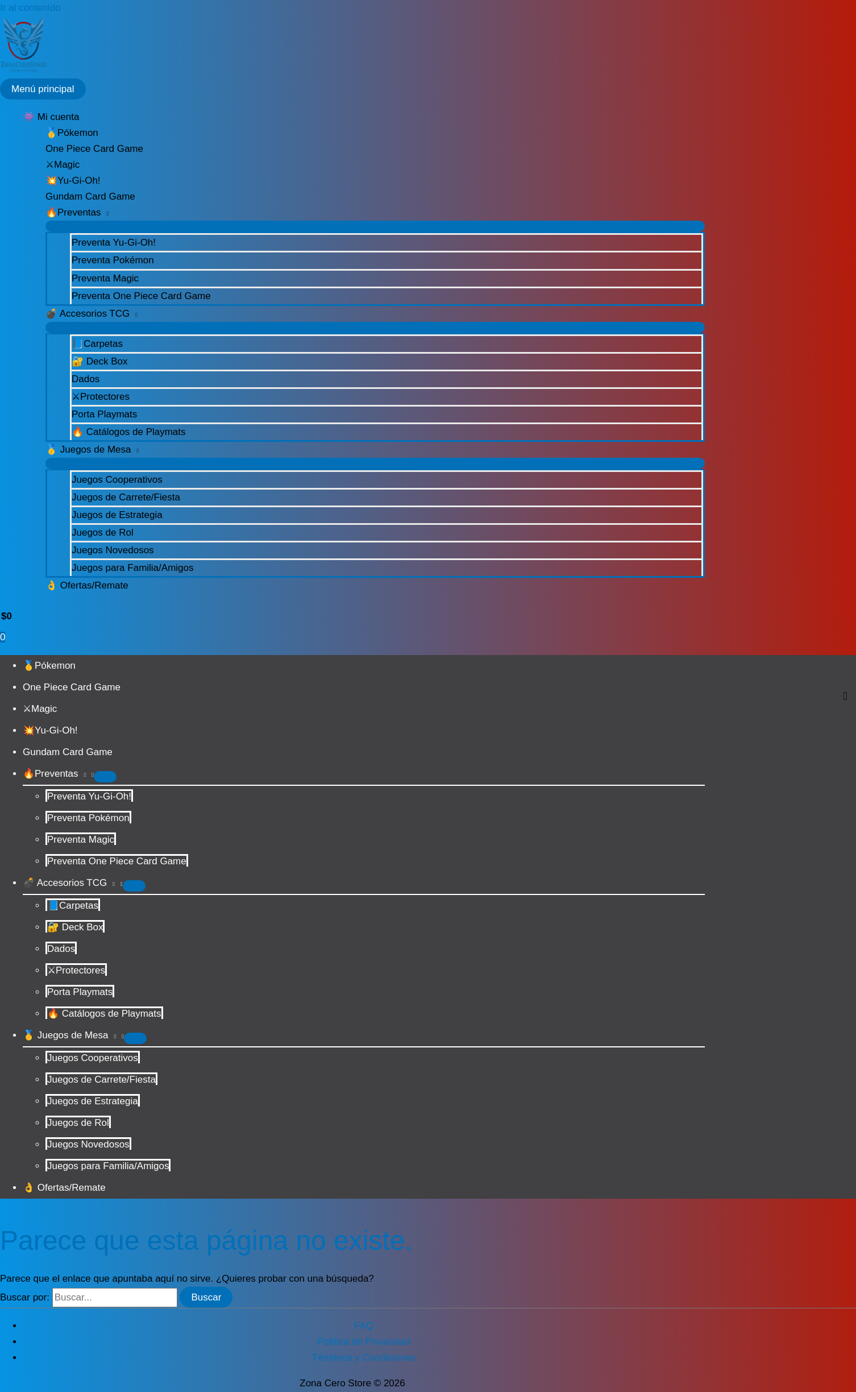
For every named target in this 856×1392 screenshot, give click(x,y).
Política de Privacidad (363, 1341)
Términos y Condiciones (363, 1357)
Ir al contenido (30, 7)
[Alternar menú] (375, 226)
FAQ (363, 1325)
